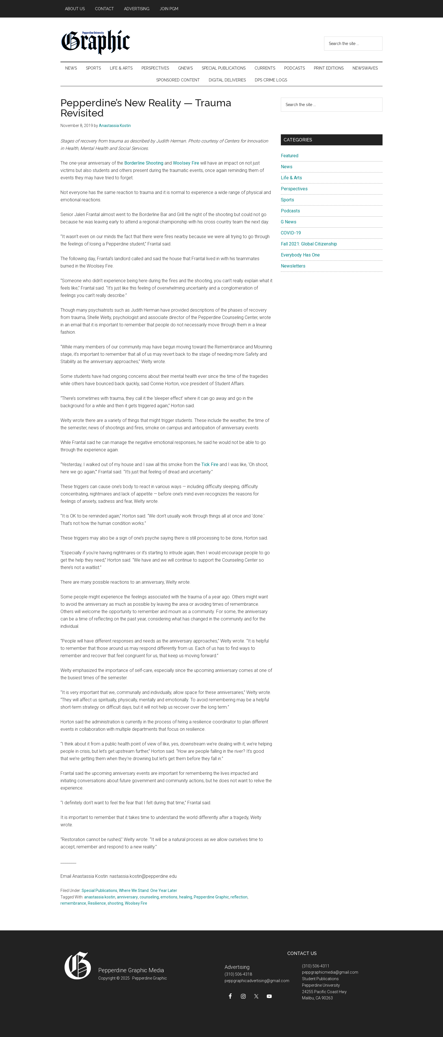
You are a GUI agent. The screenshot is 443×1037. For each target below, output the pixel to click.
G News (288, 222)
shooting (115, 903)
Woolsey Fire (186, 163)
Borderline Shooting (143, 163)
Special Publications (99, 890)
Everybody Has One (300, 255)
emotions (168, 897)
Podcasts (290, 211)
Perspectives (294, 188)
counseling (149, 897)
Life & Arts (291, 177)
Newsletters (293, 266)
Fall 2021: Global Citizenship (309, 244)
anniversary (127, 897)
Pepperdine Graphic (211, 897)
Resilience (97, 903)
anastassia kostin (99, 897)
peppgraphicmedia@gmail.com (330, 972)
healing (185, 897)
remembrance (73, 903)
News (286, 166)
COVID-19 (291, 233)
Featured (289, 155)
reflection (239, 897)
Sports (287, 199)
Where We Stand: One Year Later (148, 890)
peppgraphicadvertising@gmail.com (257, 980)
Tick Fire (209, 464)
